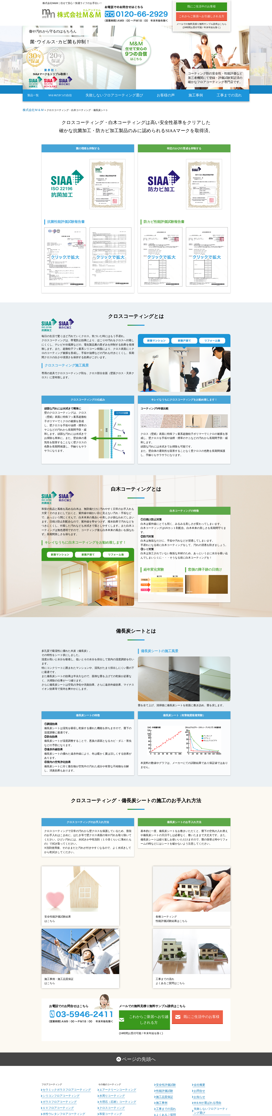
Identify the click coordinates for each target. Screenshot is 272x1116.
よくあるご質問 (164, 1014)
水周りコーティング (109, 998)
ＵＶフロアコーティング (55, 1009)
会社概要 (198, 988)
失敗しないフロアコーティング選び (120, 95)
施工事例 (198, 95)
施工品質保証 (163, 998)
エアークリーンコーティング (114, 993)
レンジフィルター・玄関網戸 (114, 1035)
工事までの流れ (232, 95)
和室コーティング (108, 1014)
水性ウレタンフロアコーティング (60, 1014)
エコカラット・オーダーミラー (115, 1019)
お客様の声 (168, 95)
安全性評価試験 (164, 988)
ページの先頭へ (139, 963)
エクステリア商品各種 (110, 1029)
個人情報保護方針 (203, 1014)
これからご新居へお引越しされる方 (201, 16)
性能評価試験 (163, 993)
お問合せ (198, 993)
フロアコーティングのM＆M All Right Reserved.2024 (142, 1098)
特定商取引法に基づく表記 (207, 1019)
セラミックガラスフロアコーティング (62, 993)
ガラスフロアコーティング (56, 1003)
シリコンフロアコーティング (57, 998)
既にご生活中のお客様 (201, 6)
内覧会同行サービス (166, 1024)
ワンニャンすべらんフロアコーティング (63, 1019)
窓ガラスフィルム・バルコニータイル (118, 1024)
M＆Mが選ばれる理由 (205, 1003)
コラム (159, 1030)
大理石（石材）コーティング (114, 1003)
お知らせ (198, 998)
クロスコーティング (109, 1009)
